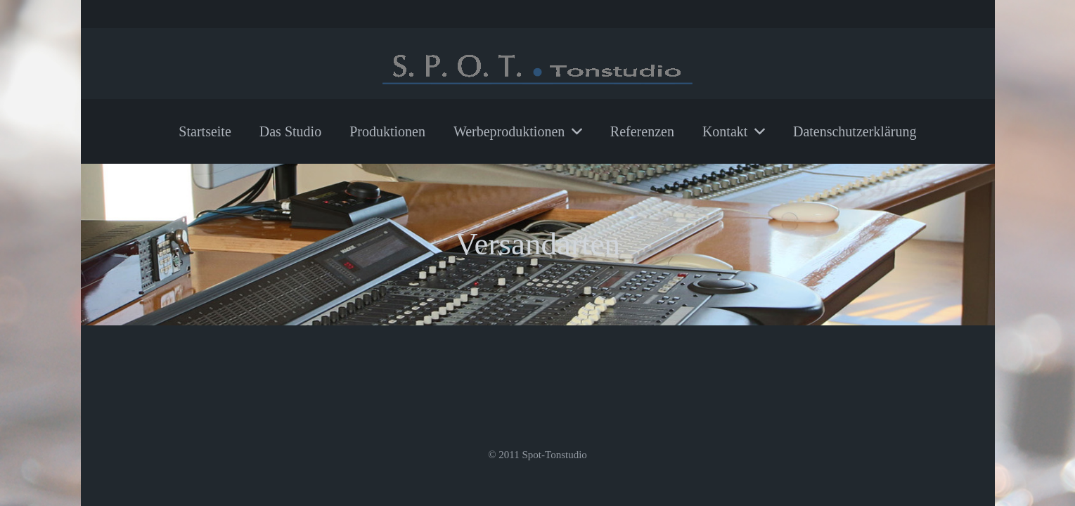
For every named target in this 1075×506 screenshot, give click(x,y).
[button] (573, 131)
